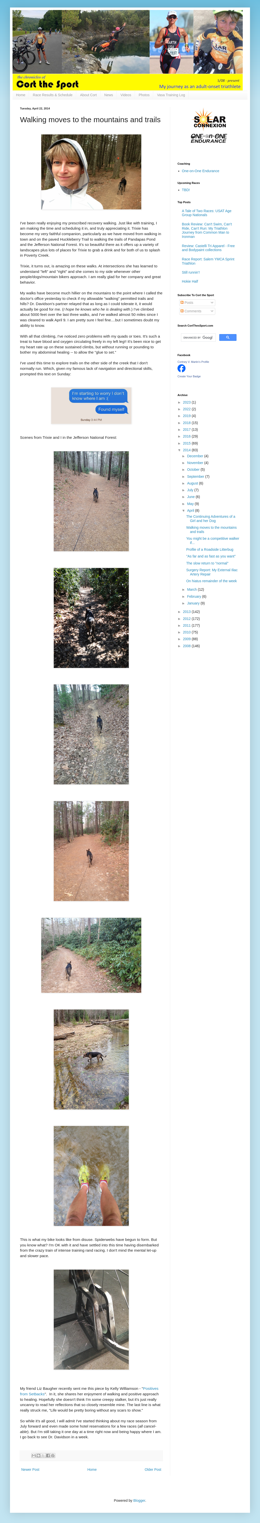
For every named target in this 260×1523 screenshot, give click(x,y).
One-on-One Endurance (200, 171)
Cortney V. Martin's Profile (193, 361)
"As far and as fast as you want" (211, 556)
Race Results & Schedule (52, 95)
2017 (187, 430)
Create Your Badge (189, 376)
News (108, 95)
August (193, 483)
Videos (125, 95)
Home (20, 95)
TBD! (186, 190)
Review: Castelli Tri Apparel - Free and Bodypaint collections (208, 248)
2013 (187, 612)
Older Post (153, 1470)
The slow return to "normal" (207, 563)
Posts (186, 303)
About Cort (88, 95)
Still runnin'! (191, 272)
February (194, 596)
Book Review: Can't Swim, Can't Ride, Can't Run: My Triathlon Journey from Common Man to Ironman (207, 230)
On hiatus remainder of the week (211, 581)
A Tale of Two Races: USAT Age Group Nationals (207, 213)
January (193, 603)
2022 (187, 409)
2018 (187, 423)
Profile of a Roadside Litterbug (209, 549)
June (191, 497)
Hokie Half (190, 281)
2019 (187, 416)
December (195, 456)
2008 (187, 646)
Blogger (139, 1501)
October (193, 470)
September (196, 477)
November (195, 463)
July (190, 490)
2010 (187, 632)
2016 (187, 436)
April (191, 510)
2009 (187, 639)
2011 (187, 625)
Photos (144, 95)
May (190, 504)
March (192, 589)
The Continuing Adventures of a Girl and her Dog (210, 518)
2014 (187, 450)
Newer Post (30, 1470)
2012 (187, 619)
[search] (198, 337)
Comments (191, 311)
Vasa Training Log (171, 95)
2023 (187, 402)
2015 (187, 443)
